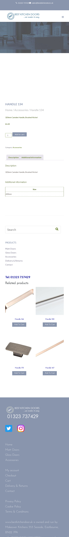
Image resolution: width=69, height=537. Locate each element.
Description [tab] (13, 157)
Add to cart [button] (19, 324)
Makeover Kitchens (16, 527)
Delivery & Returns (14, 260)
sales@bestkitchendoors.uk (42, 3)
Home (8, 110)
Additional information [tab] (31, 157)
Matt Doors (10, 248)
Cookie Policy (13, 506)
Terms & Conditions (16, 511)
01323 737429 (23, 3)
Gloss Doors (10, 252)
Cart (8, 480)
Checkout (10, 475)
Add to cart (20, 134)
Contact (9, 264)
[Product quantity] (8, 135)
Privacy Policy (13, 501)
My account (12, 470)
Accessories (21, 110)
